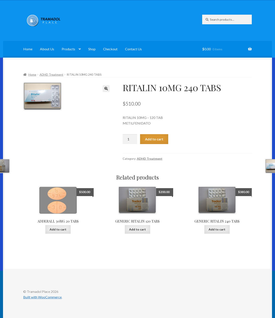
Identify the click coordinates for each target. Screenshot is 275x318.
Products (68, 49)
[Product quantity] (130, 139)
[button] (106, 88)
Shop (92, 49)
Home (27, 49)
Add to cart (154, 139)
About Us (47, 49)
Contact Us (133, 49)
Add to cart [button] (58, 229)
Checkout (110, 49)
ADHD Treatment (51, 74)
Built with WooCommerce (42, 297)
